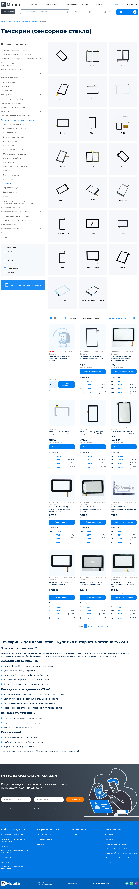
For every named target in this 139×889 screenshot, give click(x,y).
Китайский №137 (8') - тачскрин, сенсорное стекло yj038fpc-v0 (92, 358)
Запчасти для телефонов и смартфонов (21, 59)
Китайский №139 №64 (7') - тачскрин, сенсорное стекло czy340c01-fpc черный (121, 359)
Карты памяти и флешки (21, 103)
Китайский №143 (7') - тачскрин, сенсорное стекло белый (61, 433)
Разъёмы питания (11, 175)
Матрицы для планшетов (14, 154)
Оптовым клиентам (69, 4)
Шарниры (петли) (11, 192)
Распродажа (9, 179)
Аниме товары (21, 233)
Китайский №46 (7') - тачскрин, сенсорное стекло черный (91, 583)
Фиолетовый (13, 268)
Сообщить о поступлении (67, 384)
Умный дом (21, 112)
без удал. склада (91, 318)
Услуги (21, 237)
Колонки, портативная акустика (21, 116)
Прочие (6, 171)
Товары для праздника (21, 229)
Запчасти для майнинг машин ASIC (21, 220)
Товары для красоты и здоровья (21, 212)
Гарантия (85, 4)
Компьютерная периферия (21, 99)
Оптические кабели (12, 158)
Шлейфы (7, 196)
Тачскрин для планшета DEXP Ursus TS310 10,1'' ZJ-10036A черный (60, 359)
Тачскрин (7, 183)
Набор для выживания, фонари (15, 216)
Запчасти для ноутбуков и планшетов (26, 21)
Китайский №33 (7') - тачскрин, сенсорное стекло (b (60, 583)
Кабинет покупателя (14, 829)
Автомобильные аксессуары (21, 78)
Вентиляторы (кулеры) (13, 137)
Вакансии (109, 839)
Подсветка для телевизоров (16, 167)
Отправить (75, 799)
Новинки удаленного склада (14, 50)
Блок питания (9, 133)
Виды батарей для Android (117, 848)
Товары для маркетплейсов (13, 835)
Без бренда (12, 252)
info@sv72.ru (72, 884)
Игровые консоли (9, 82)
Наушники (21, 73)
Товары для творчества (21, 207)
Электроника (21, 95)
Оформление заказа (49, 829)
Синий (10, 265)
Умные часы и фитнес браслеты (21, 107)
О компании (32, 4)
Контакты (98, 4)
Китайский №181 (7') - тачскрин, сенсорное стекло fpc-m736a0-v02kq (122, 434)
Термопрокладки (11, 188)
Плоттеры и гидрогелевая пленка (16, 54)
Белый (10, 261)
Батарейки (21, 86)
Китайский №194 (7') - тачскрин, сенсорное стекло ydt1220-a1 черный (92, 509)
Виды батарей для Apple (116, 844)
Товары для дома (21, 224)
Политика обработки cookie (118, 858)
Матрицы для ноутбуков (14, 150)
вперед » (105, 626)
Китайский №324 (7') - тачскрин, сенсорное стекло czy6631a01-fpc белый (123, 509)
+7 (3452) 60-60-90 (130, 4)
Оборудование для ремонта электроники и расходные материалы (21, 202)
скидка (73, 318)
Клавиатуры (8, 145)
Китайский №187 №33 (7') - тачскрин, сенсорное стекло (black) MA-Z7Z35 (60, 509)
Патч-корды (8, 162)
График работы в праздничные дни (121, 853)
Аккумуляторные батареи (21, 69)
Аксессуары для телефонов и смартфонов (21, 64)
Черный (11, 272)
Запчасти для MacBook (13, 124)
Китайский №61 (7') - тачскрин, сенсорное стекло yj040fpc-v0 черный (122, 584)
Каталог (9, 21)
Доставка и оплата (50, 4)
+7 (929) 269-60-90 (101, 884)
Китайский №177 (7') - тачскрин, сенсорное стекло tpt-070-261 (92, 433)
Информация (113, 829)
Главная (2, 21)
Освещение (21, 90)
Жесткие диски (10, 141)
